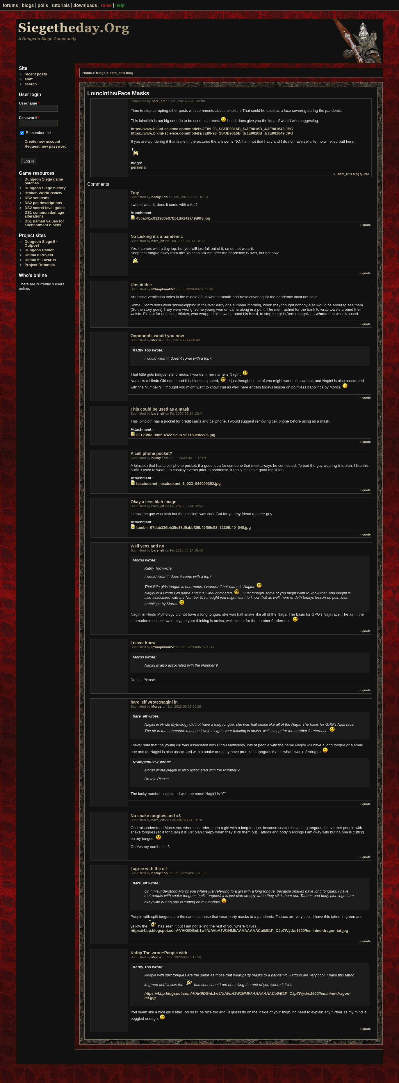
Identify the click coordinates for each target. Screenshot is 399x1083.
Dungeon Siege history (45, 188)
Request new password (45, 146)
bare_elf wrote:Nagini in (154, 702)
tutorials (61, 5)
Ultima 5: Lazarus (40, 260)
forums (10, 5)
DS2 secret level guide (44, 208)
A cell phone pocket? (151, 453)
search (30, 84)
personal (139, 167)
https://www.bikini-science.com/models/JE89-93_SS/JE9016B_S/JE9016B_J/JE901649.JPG (212, 133)
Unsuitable (141, 284)
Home (87, 73)
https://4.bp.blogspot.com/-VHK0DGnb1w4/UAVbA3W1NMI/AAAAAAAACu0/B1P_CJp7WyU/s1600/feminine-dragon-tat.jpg (239, 930)
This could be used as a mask (160, 409)
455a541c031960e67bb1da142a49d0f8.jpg (173, 218)
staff (28, 79)
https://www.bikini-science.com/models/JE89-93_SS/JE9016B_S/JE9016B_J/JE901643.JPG (212, 129)
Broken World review (43, 193)
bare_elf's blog (121, 73)
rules (106, 5)
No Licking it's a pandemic (157, 236)
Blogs (100, 73)
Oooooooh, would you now (157, 335)
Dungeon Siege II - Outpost (40, 243)
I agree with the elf (149, 868)
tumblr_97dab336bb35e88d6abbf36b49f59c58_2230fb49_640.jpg (193, 527)
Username (29, 103)
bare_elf (158, 101)
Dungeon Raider (39, 250)
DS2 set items (36, 198)
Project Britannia (39, 265)
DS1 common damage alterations (44, 214)
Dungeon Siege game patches (43, 181)
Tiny (135, 192)
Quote (364, 174)
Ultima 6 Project (38, 255)
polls (43, 5)
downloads (85, 5)
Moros (156, 340)
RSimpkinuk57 (163, 289)
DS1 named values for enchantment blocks (44, 223)
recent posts (35, 74)
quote (366, 225)
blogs (28, 5)
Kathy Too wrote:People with (159, 953)
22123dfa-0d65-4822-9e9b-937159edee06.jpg (175, 435)
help (120, 5)
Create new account (42, 141)
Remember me (38, 132)
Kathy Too (159, 197)
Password (29, 118)
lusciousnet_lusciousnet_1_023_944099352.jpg (178, 483)
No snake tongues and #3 (156, 815)
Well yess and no (147, 546)
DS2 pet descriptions (43, 203)
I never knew (143, 642)
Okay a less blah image (153, 501)
